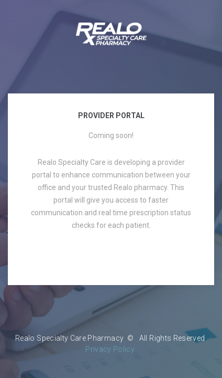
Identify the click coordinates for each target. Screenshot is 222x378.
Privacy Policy (110, 349)
